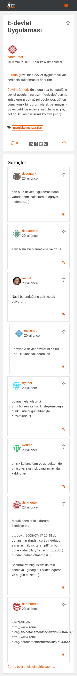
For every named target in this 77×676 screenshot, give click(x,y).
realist (26, 278)
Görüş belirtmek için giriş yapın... (31, 667)
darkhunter (15, 57)
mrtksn (27, 445)
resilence (30, 331)
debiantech (30, 231)
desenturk (29, 173)
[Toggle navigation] (66, 5)
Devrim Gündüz (18, 90)
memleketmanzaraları (27, 127)
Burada (12, 75)
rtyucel (27, 383)
